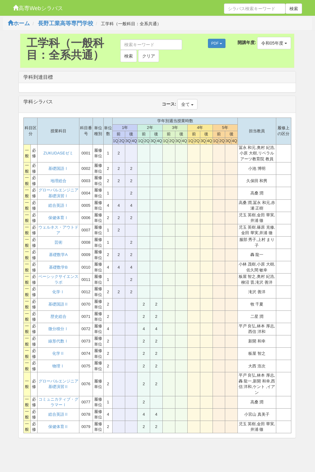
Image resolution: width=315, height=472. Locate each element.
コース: (169, 104)
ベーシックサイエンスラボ (58, 279)
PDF (216, 43)
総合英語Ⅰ (58, 205)
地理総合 (58, 180)
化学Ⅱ (58, 353)
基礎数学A (58, 254)
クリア (148, 56)
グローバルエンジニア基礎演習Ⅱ (58, 384)
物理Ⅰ (58, 366)
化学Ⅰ (58, 292)
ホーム (19, 23)
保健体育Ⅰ (58, 217)
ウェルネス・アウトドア (58, 230)
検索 (293, 8)
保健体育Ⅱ (58, 426)
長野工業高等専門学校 (65, 23)
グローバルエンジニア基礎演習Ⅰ (58, 193)
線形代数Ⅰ (58, 341)
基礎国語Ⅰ (58, 168)
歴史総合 (58, 316)
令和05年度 (274, 43)
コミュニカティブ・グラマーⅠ (58, 402)
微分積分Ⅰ (58, 328)
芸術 (58, 242)
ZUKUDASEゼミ (58, 153)
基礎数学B (58, 267)
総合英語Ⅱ (58, 414)
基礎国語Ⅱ (58, 304)
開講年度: (246, 42)
